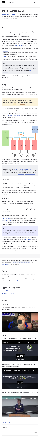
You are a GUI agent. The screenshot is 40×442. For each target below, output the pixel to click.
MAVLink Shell (34, 250)
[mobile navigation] (37, 2)
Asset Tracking (18, 45)
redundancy (23, 104)
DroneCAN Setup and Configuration (11, 290)
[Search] (34, 2)
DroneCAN (5, 51)
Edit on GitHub (6, 422)
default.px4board (6, 264)
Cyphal (4, 56)
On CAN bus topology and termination (26, 174)
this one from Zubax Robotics (13, 115)
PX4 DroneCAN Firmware (17, 280)
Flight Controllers (6, 218)
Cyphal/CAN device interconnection (22, 169)
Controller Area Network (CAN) (9, 14)
